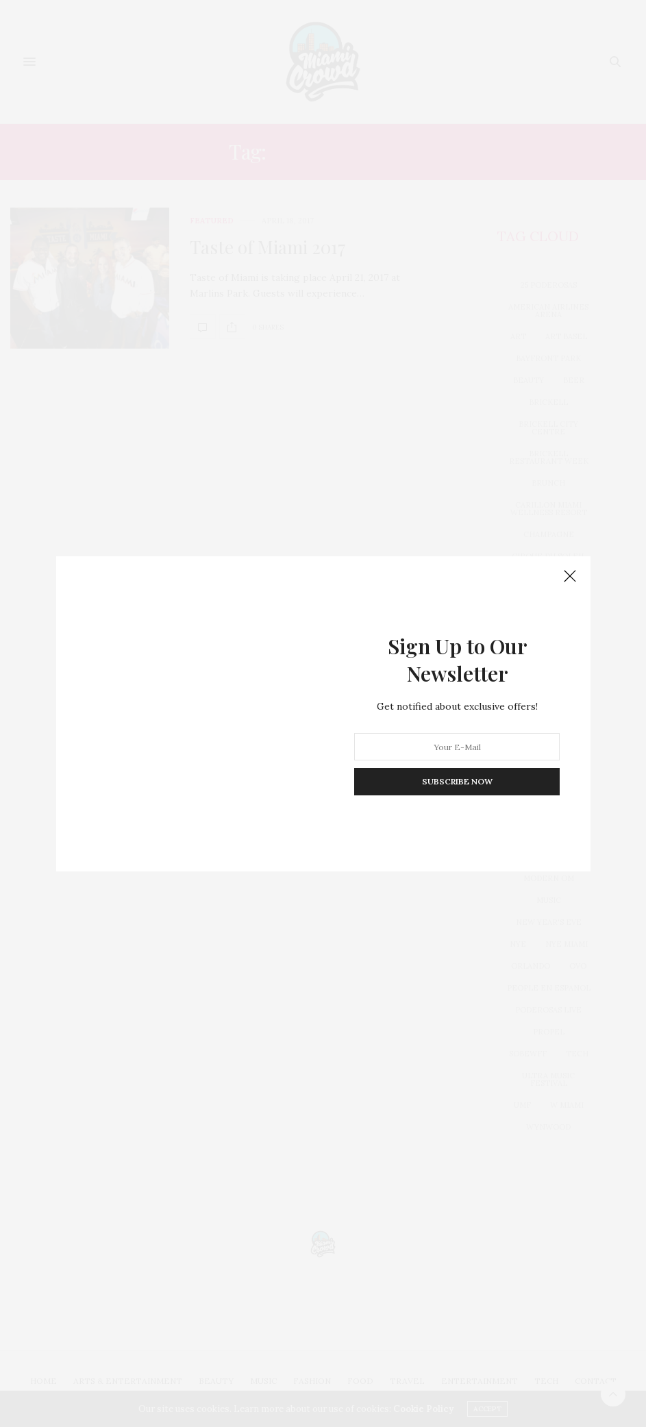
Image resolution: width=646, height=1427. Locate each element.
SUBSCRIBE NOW (456, 781)
